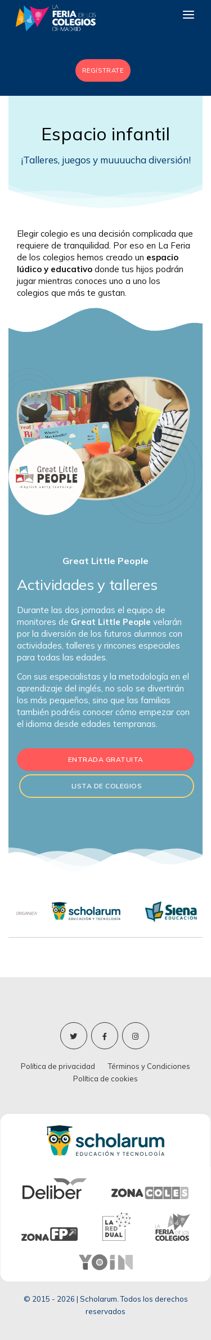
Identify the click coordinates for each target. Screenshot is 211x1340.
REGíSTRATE (103, 70)
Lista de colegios (106, 786)
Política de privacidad (58, 1066)
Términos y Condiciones (149, 1066)
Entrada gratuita (105, 759)
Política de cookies (105, 1078)
